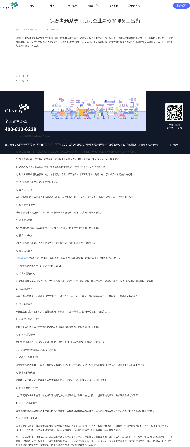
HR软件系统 (22, 258)
